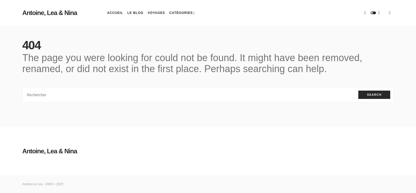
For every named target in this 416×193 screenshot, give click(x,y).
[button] (373, 12)
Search (374, 94)
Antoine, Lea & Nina (49, 12)
